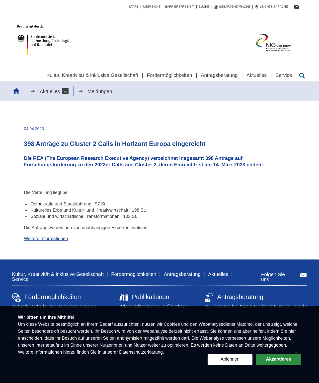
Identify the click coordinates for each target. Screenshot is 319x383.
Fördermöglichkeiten (133, 274)
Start (133, 6)
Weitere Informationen (46, 238)
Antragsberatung (182, 274)
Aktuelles (50, 91)
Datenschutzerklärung (141, 352)
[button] (65, 91)
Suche (204, 6)
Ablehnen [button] (230, 359)
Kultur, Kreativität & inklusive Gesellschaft (58, 274)
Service (20, 279)
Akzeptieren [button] (278, 359)
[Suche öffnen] (302, 75)
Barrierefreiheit (179, 6)
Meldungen (99, 91)
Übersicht (151, 6)
